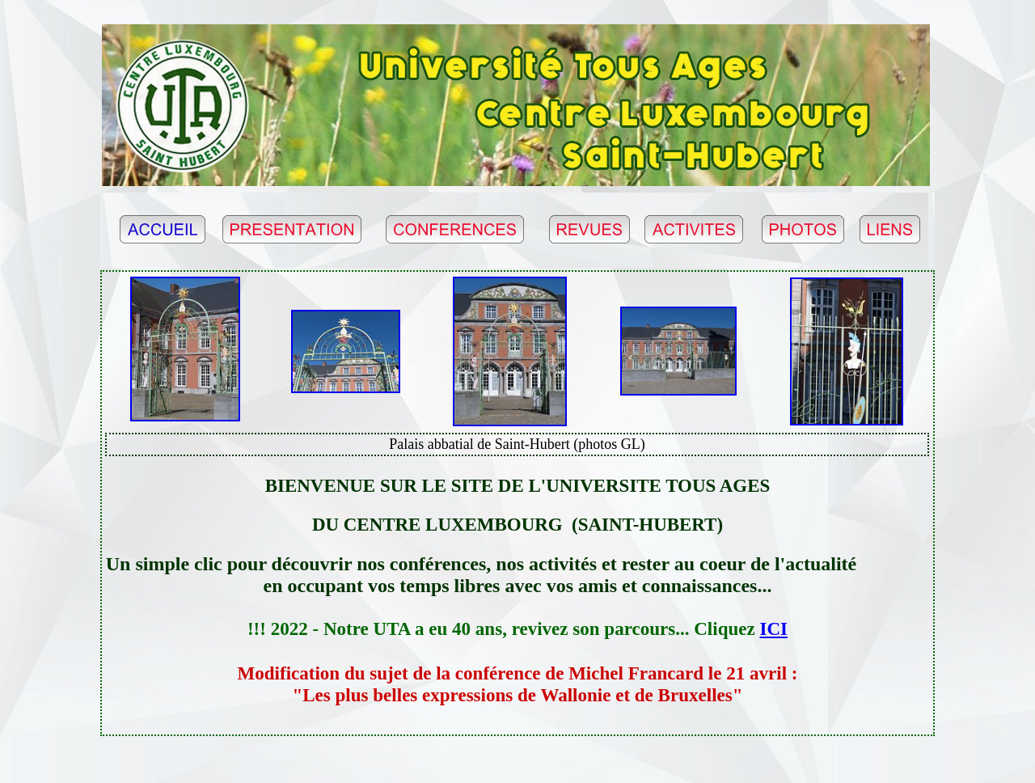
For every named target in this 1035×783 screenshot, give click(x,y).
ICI (774, 628)
